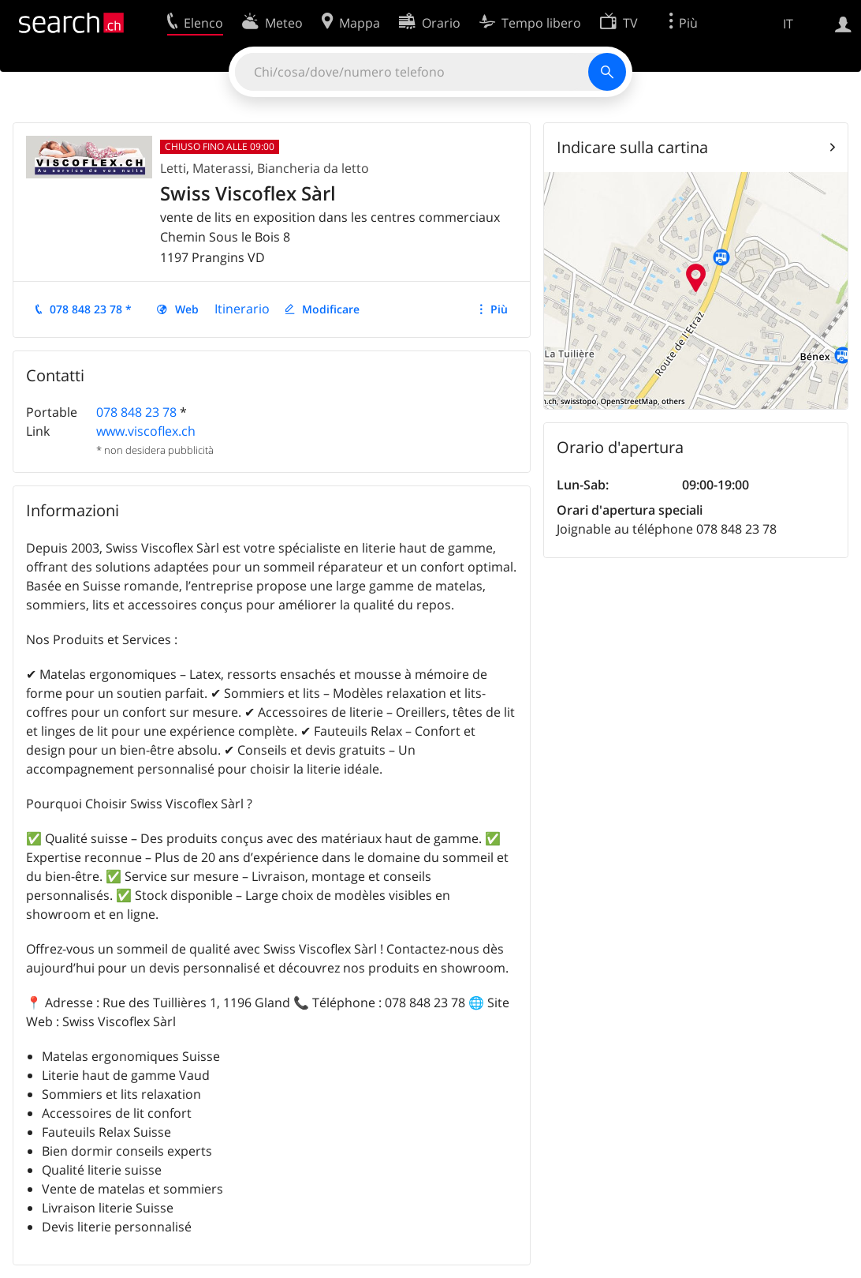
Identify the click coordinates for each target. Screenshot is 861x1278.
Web (187, 309)
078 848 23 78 (136, 412)
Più (499, 309)
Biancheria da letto (313, 168)
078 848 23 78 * (91, 309)
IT (788, 23)
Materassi (221, 168)
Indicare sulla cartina (632, 147)
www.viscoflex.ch (146, 431)
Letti (173, 168)
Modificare (331, 309)
